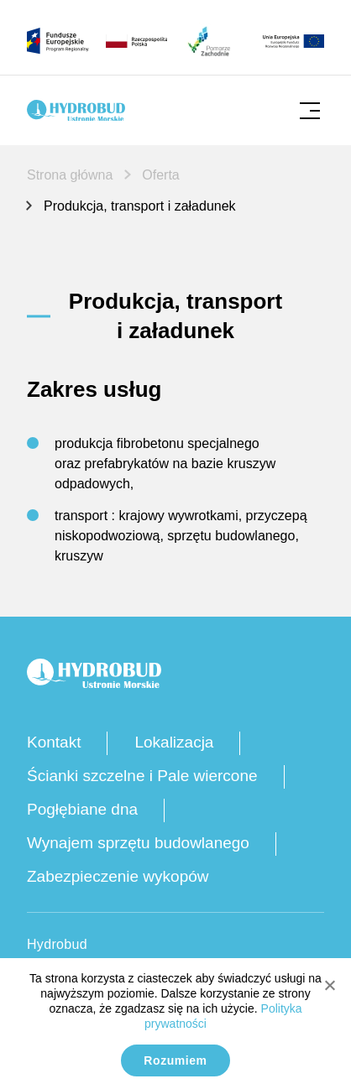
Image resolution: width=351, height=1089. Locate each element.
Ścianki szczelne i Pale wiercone (142, 775)
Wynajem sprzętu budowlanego (138, 843)
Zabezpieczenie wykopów (118, 876)
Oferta (160, 175)
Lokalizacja (173, 742)
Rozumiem (175, 1060)
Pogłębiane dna (82, 809)
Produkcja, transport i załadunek (140, 206)
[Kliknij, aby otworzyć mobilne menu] (309, 110)
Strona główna (70, 175)
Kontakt (54, 742)
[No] (329, 985)
